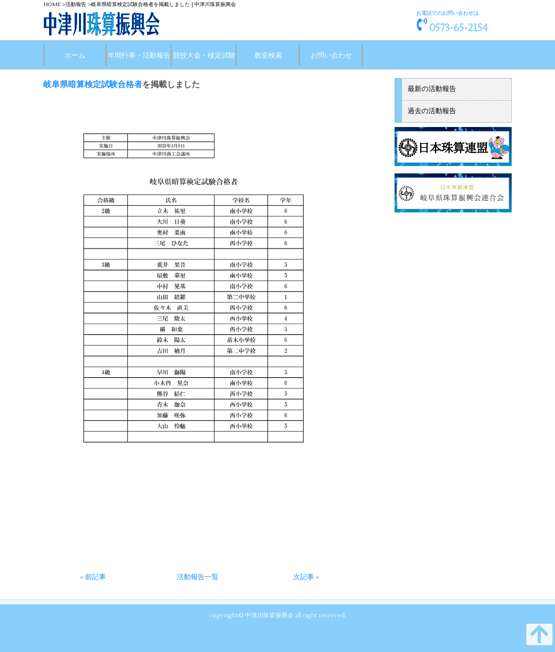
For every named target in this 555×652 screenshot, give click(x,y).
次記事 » (306, 577)
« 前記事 (93, 577)
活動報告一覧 (198, 577)
